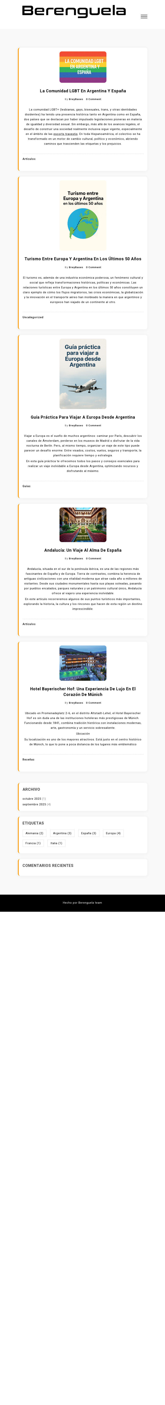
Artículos (29, 159)
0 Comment (93, 99)
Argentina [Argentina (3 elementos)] (62, 833)
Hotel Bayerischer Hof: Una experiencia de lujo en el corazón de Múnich (83, 692)
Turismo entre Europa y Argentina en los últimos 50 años (83, 258)
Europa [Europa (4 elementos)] (113, 833)
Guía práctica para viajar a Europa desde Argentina (83, 417)
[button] (144, 17)
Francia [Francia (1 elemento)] (33, 843)
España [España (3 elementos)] (88, 833)
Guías (27, 486)
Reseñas (29, 759)
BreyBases (76, 99)
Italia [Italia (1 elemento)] (56, 843)
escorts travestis (65, 134)
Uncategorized (33, 317)
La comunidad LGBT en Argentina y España (83, 91)
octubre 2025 (32, 798)
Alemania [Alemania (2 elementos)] (34, 833)
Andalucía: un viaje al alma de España (83, 550)
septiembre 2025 (34, 804)
